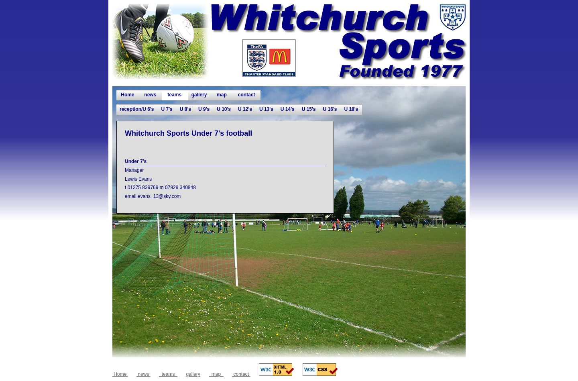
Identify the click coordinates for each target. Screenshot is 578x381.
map (221, 95)
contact (246, 95)
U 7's (167, 109)
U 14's (288, 109)
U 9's (204, 109)
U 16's (330, 109)
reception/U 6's (137, 109)
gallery (199, 95)
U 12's (245, 109)
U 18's (351, 109)
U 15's (309, 109)
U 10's (224, 109)
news (150, 95)
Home (128, 95)
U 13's (266, 109)
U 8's (185, 109)
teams (174, 95)
